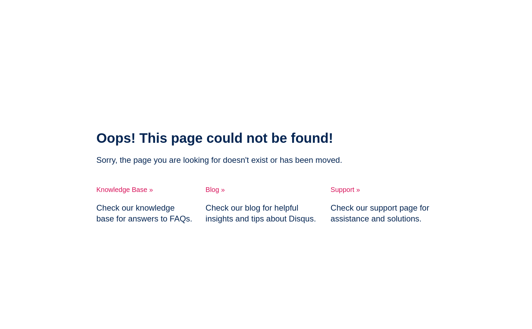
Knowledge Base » (124, 189)
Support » (345, 189)
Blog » (215, 189)
